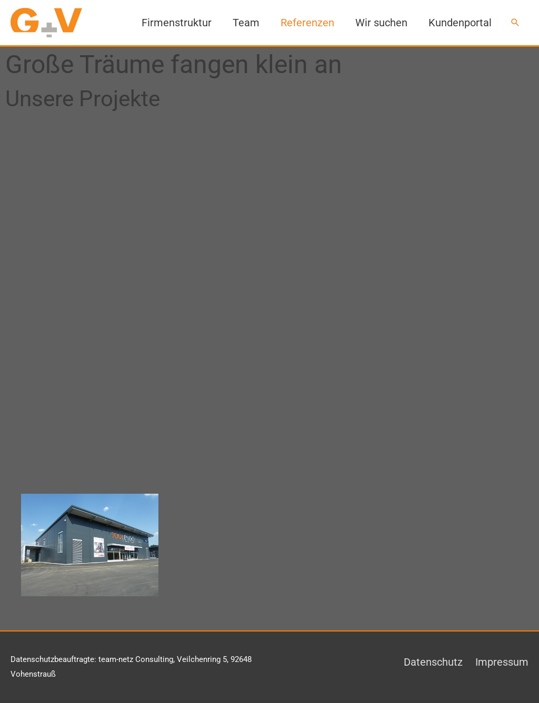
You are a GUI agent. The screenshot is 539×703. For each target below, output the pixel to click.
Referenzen (307, 22)
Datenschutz (433, 662)
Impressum (501, 662)
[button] (515, 22)
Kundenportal (460, 22)
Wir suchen (381, 22)
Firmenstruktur (177, 22)
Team (246, 22)
